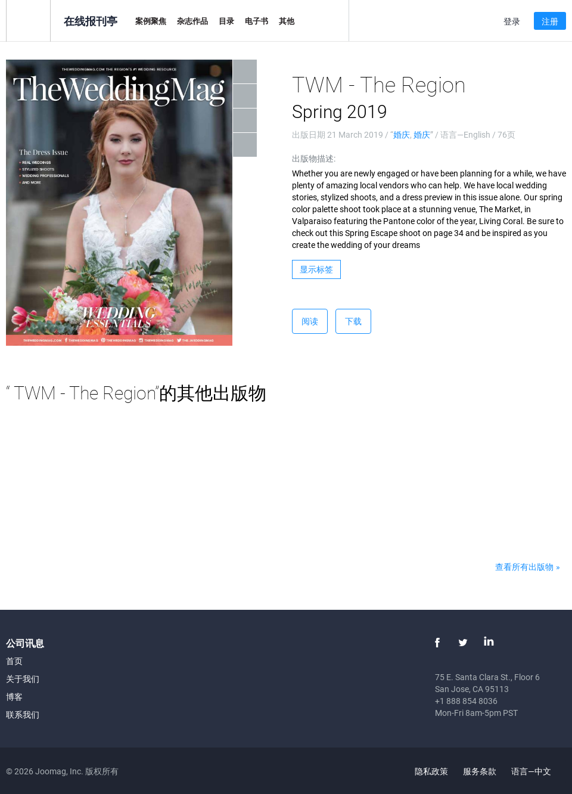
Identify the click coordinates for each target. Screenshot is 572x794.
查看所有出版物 (524, 566)
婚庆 (401, 134)
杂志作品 (192, 20)
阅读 (309, 321)
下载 (353, 321)
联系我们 (22, 714)
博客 (14, 696)
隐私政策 (431, 771)
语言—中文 (538, 771)
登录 (511, 21)
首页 (14, 660)
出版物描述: (313, 158)
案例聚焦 (150, 20)
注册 (550, 21)
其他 (286, 20)
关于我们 (22, 678)
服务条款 (479, 771)
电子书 (256, 20)
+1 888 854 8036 (466, 700)
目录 (226, 20)
